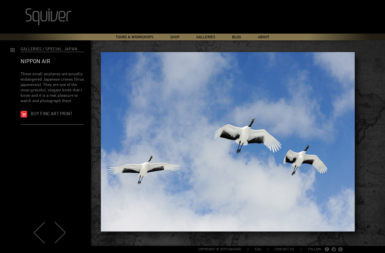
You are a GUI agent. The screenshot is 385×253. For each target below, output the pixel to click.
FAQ (258, 249)
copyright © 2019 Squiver (219, 249)
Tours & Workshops (134, 37)
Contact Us (284, 249)
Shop (175, 37)
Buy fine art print (51, 114)
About (263, 37)
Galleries (205, 37)
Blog (236, 37)
